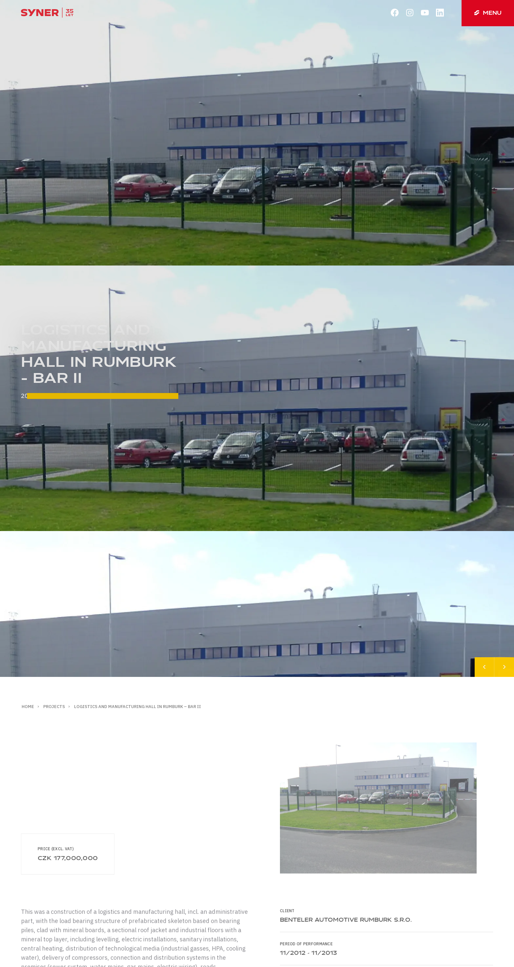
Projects (54, 706)
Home (28, 706)
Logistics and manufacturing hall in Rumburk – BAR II (137, 706)
